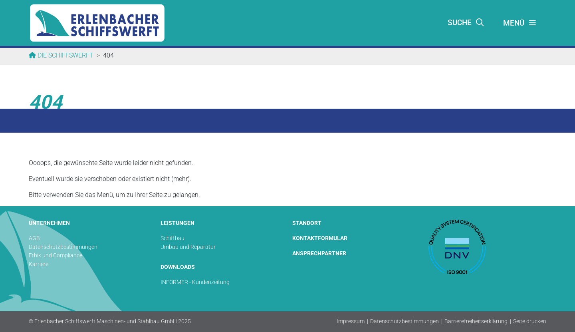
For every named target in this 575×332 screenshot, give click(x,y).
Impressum (351, 321)
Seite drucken (529, 321)
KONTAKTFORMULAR (319, 238)
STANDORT (306, 223)
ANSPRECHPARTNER (319, 253)
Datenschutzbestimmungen (404, 321)
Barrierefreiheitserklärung (476, 321)
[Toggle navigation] (520, 23)
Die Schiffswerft (64, 55)
